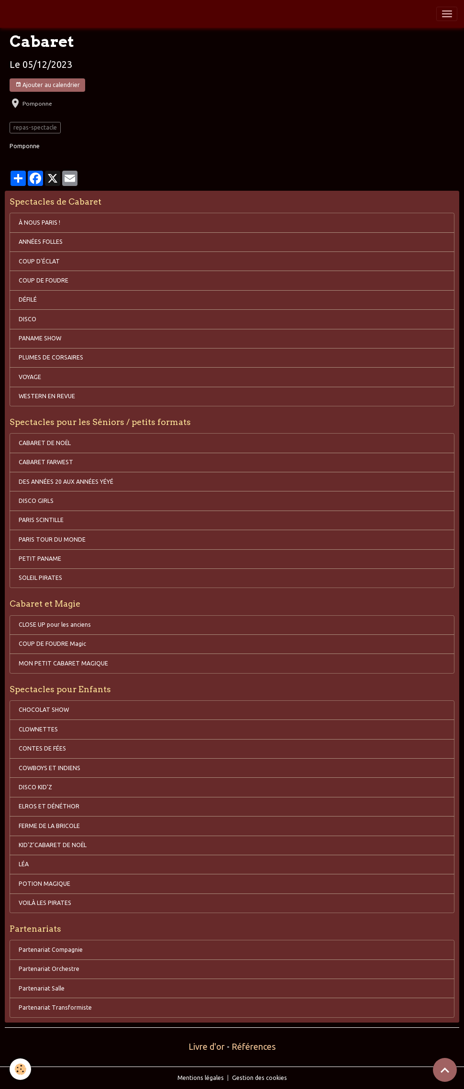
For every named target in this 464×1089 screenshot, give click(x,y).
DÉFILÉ (28, 299)
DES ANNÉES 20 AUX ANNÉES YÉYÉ (66, 482)
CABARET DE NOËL (45, 443)
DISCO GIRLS (36, 501)
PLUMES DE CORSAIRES (51, 357)
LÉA (24, 864)
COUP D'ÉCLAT (39, 261)
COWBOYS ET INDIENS (49, 768)
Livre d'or (206, 1046)
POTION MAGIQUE (44, 884)
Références (254, 1046)
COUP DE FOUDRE (43, 280)
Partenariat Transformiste (55, 1007)
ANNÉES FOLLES (41, 242)
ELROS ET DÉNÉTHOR (49, 806)
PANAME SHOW (40, 338)
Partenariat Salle (42, 988)
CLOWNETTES (38, 729)
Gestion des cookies (259, 1078)
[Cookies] (20, 1069)
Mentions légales (200, 1078)
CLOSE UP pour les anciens (55, 624)
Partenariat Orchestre (49, 969)
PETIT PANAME (40, 558)
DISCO (27, 319)
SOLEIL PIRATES (40, 578)
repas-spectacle (35, 127)
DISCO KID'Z (35, 787)
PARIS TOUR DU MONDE (52, 539)
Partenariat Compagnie (51, 950)
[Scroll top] (445, 1070)
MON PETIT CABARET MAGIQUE (63, 663)
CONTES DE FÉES (42, 748)
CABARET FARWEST (46, 462)
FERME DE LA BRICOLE (49, 826)
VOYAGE (30, 377)
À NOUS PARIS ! (39, 222)
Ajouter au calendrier (47, 84)
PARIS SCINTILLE (41, 520)
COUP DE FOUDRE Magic (52, 644)
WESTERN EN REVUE (47, 396)
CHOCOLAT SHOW (44, 710)
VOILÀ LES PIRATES (45, 903)
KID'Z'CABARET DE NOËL (53, 845)
